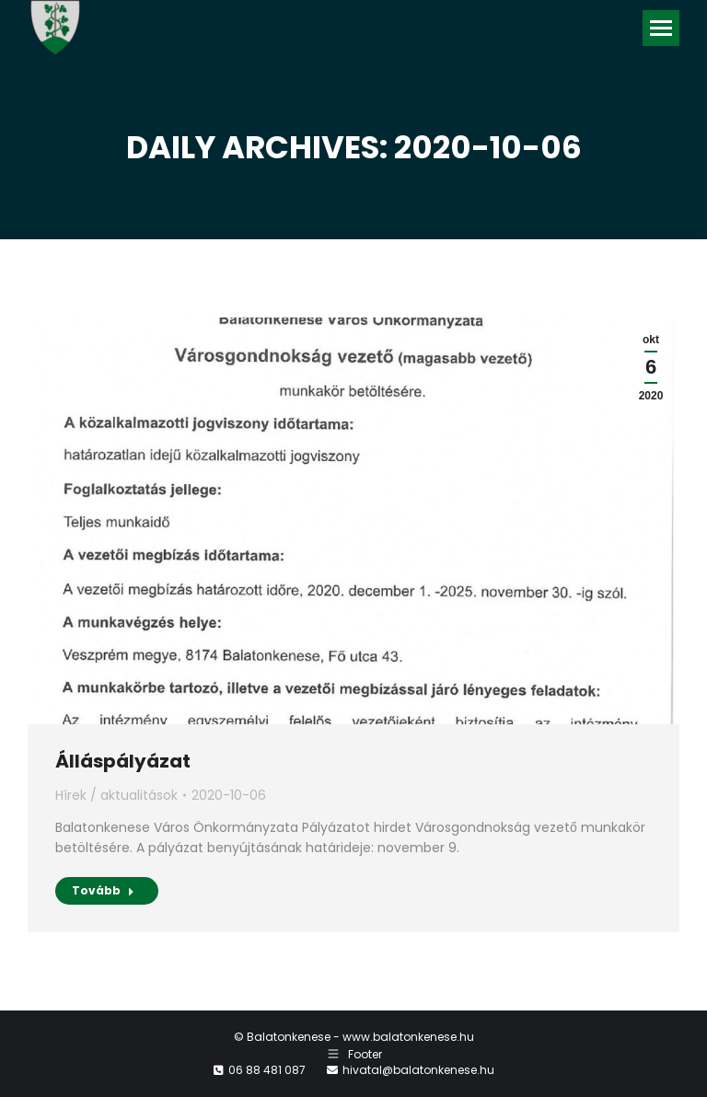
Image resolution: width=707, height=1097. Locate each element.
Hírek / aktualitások (116, 795)
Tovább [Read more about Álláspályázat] (103, 890)
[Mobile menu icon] (661, 28)
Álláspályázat (123, 761)
